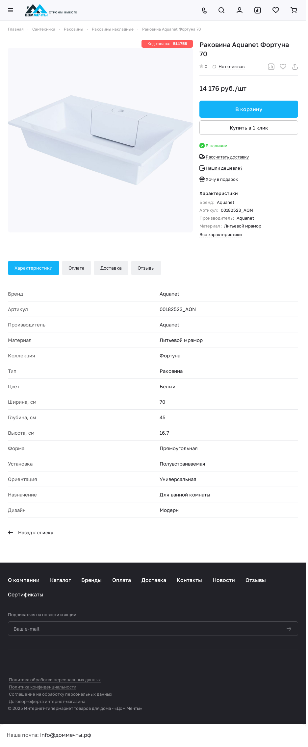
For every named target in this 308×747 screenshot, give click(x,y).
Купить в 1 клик (249, 128)
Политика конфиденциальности (42, 686)
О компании (23, 580)
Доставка (111, 268)
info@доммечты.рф (65, 735)
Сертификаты (25, 594)
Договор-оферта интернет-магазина (47, 701)
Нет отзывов (228, 66)
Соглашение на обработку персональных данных (60, 694)
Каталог (60, 580)
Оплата (76, 268)
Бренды (91, 580)
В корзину (248, 109)
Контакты (189, 580)
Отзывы (146, 268)
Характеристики (33, 268)
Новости (224, 580)
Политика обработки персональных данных (55, 679)
